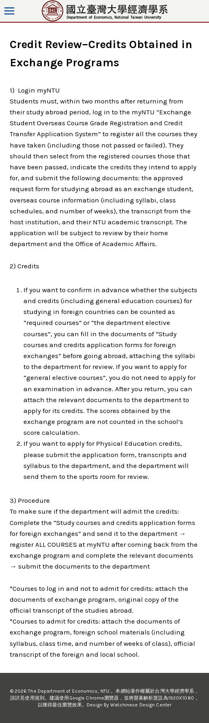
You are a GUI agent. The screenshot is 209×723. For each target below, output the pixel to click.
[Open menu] (9, 10)
